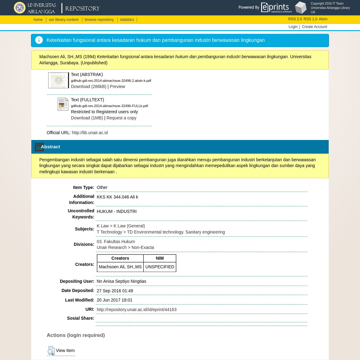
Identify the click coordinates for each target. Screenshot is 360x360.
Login (293, 27)
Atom (323, 19)
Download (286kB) (88, 86)
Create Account (314, 27)
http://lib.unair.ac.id (90, 132)
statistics (127, 20)
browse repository (99, 20)
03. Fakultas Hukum (116, 241)
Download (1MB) (87, 117)
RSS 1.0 (310, 19)
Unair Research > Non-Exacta (125, 247)
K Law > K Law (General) (121, 225)
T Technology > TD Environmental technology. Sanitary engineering (161, 232)
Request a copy (121, 117)
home (38, 20)
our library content (63, 20)
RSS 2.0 (295, 19)
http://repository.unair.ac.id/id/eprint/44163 (137, 309)
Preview (117, 86)
